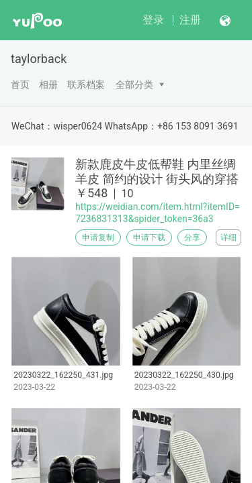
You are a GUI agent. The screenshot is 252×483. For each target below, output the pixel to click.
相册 (48, 84)
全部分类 (134, 84)
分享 (192, 237)
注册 (190, 19)
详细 (228, 237)
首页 (20, 84)
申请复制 (98, 237)
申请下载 (149, 237)
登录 (153, 19)
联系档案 (86, 84)
